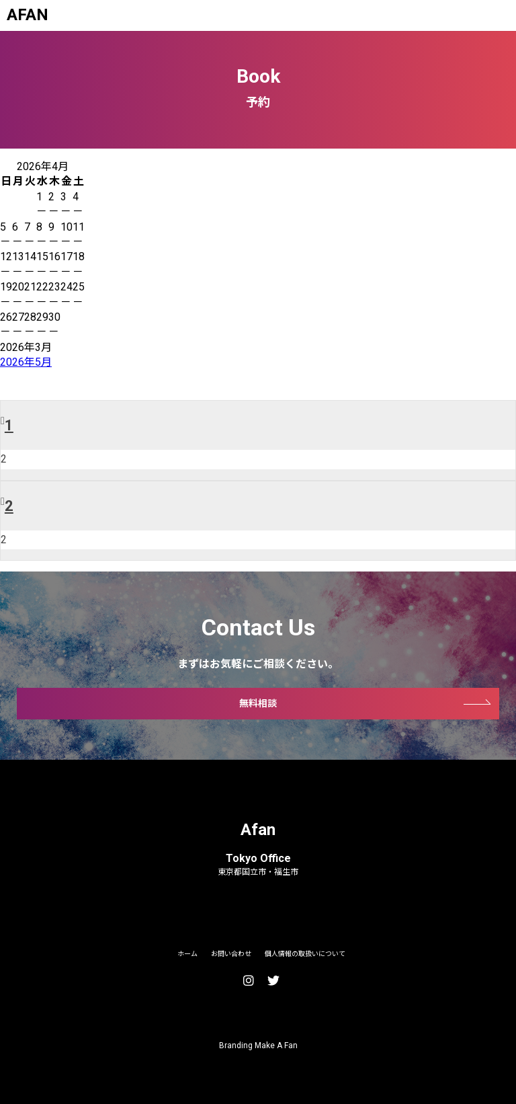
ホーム (187, 953)
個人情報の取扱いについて (305, 953)
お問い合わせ (231, 953)
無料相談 (258, 703)
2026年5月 (26, 362)
